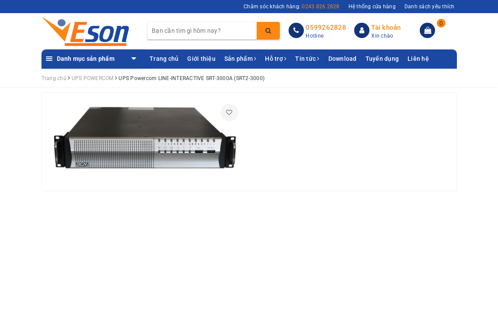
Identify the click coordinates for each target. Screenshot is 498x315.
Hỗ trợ (275, 58)
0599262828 (326, 28)
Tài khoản (385, 28)
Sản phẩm (240, 58)
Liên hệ (418, 58)
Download (342, 58)
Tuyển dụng (382, 58)
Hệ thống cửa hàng (372, 7)
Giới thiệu (201, 58)
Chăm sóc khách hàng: (292, 7)
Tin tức (307, 58)
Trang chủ (164, 58)
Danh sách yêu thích (429, 7)
